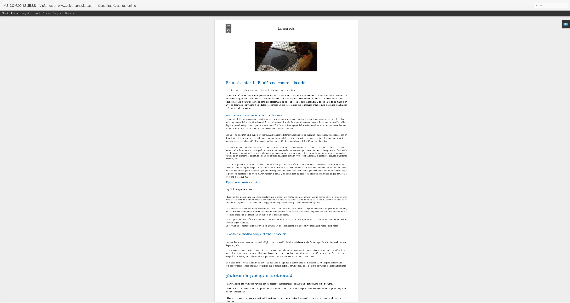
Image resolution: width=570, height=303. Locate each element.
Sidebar (47, 13)
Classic (5, 13)
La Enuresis (292, 194)
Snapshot (58, 13)
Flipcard (15, 13)
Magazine (26, 13)
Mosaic (37, 13)
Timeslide (69, 13)
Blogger (298, 301)
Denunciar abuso (308, 301)
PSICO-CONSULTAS (301, 189)
